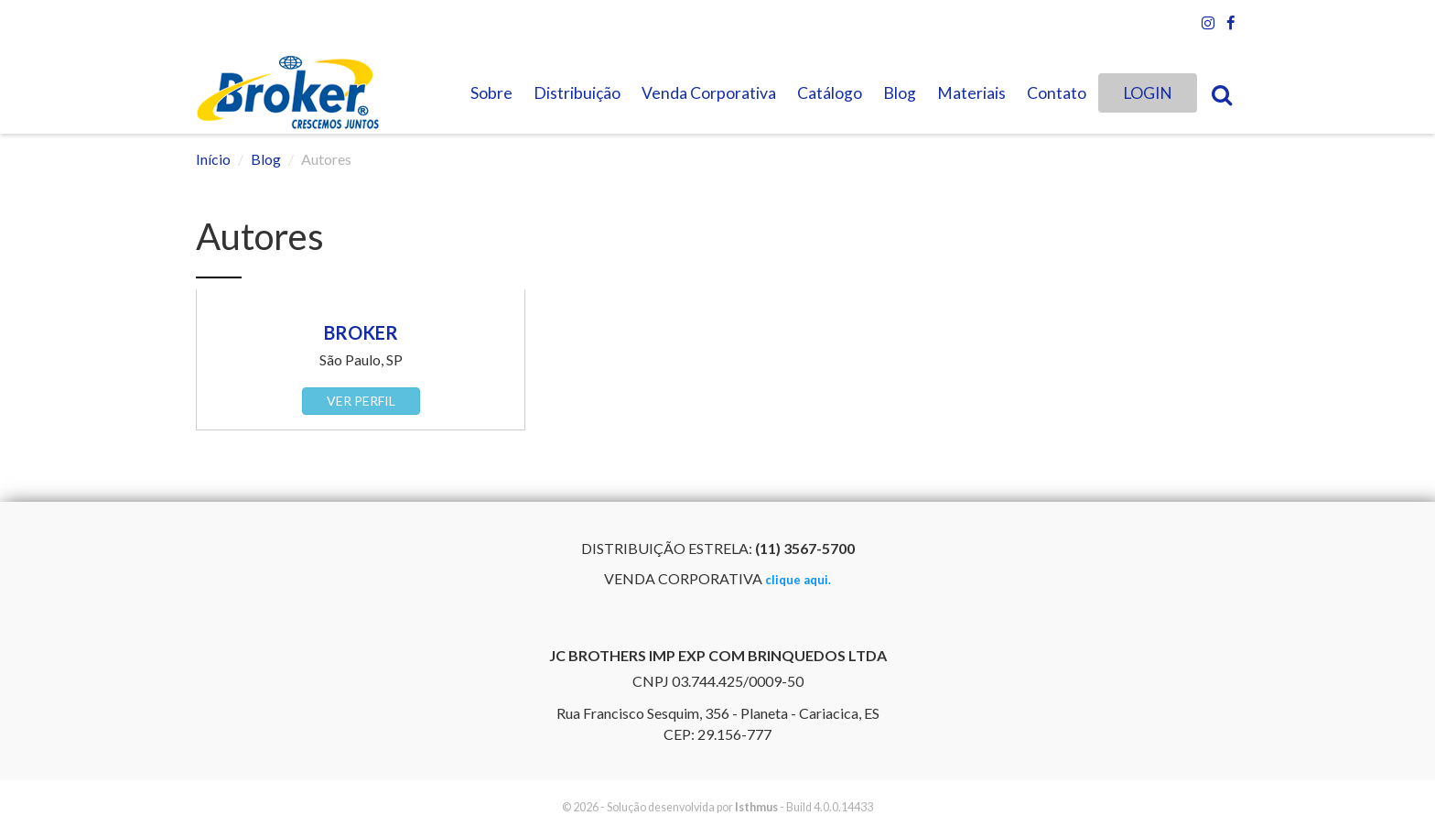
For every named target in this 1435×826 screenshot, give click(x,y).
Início (213, 159)
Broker (361, 332)
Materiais (971, 93)
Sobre (491, 93)
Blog (899, 93)
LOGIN (1147, 93)
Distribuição (577, 93)
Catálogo (829, 93)
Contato (1056, 93)
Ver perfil (361, 400)
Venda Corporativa (709, 93)
